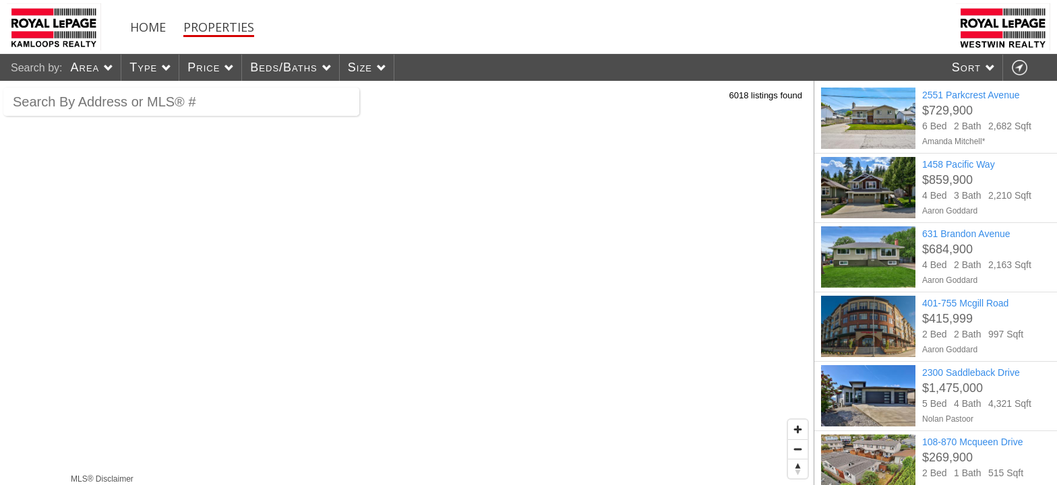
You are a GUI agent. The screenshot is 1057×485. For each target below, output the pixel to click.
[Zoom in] (798, 429)
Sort (966, 67)
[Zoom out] (798, 449)
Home (148, 27)
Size (360, 67)
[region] (407, 283)
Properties (218, 27)
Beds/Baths (283, 67)
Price (203, 67)
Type (143, 67)
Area (84, 67)
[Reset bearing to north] (798, 468)
